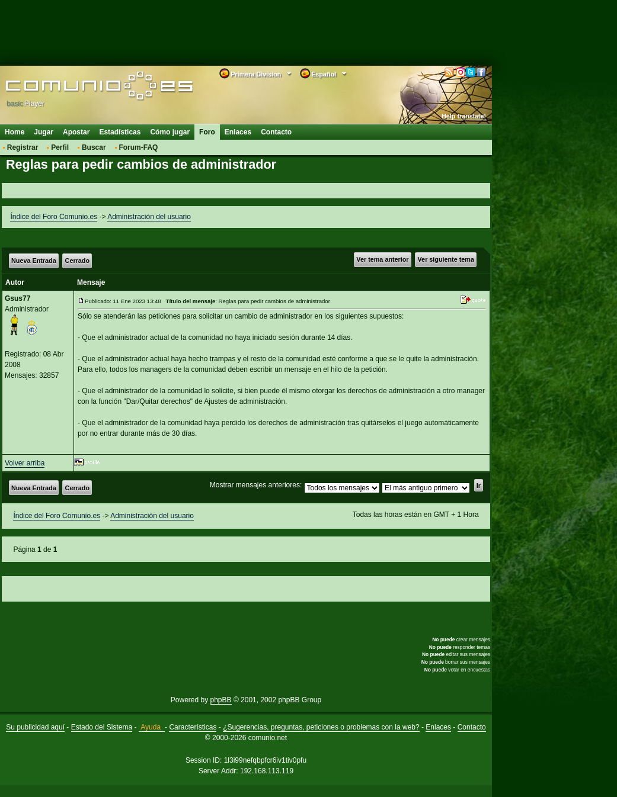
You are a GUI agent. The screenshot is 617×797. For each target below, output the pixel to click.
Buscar (94, 147)
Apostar (76, 132)
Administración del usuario (149, 217)
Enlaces (238, 132)
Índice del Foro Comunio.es (53, 217)
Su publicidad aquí (35, 727)
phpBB (221, 700)
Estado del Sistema (101, 727)
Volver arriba (24, 463)
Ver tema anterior (382, 259)
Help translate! (464, 116)
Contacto (276, 132)
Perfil (60, 147)
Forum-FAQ (138, 147)
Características (192, 727)
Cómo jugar (170, 132)
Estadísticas (119, 132)
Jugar (43, 132)
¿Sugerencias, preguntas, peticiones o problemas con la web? (321, 727)
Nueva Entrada (33, 260)
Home (14, 132)
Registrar (23, 147)
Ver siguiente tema (446, 259)
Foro (207, 132)
